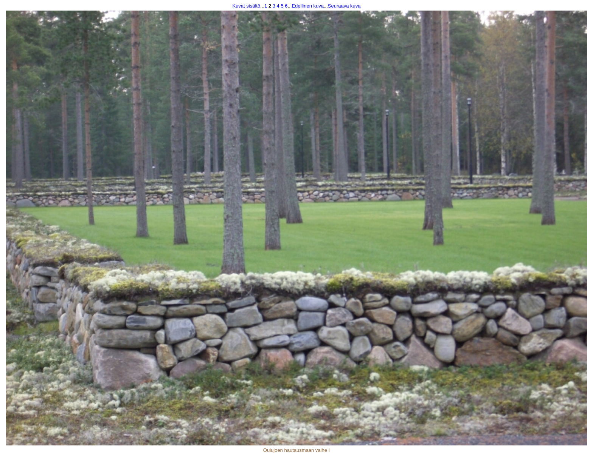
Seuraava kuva (344, 6)
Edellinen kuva (308, 6)
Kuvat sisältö (246, 6)
